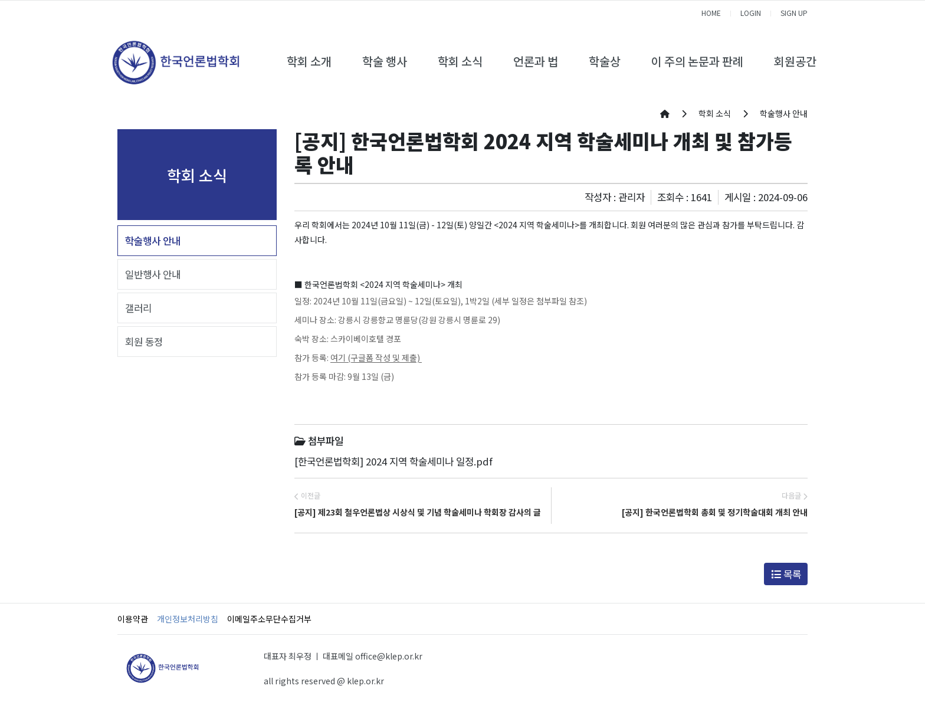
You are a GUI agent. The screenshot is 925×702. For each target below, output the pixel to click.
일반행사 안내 (153, 274)
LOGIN (750, 13)
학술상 (605, 61)
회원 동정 (144, 341)
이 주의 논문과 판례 (697, 61)
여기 (338, 357)
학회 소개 (309, 61)
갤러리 (138, 308)
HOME (711, 13)
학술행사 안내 (153, 241)
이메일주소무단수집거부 (269, 619)
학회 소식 (460, 61)
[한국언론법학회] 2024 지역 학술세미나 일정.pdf (393, 461)
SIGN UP (794, 13)
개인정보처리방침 (187, 619)
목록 (786, 574)
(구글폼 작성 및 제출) (384, 357)
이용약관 (132, 619)
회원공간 (795, 61)
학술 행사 (384, 61)
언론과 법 (535, 61)
